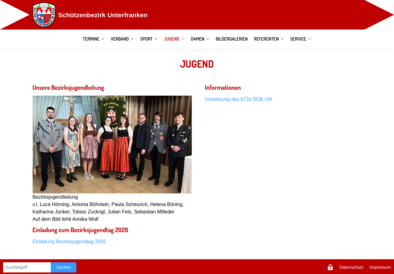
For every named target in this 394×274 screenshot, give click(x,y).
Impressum (380, 267)
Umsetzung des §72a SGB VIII (238, 99)
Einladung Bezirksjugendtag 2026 (69, 241)
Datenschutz (352, 267)
